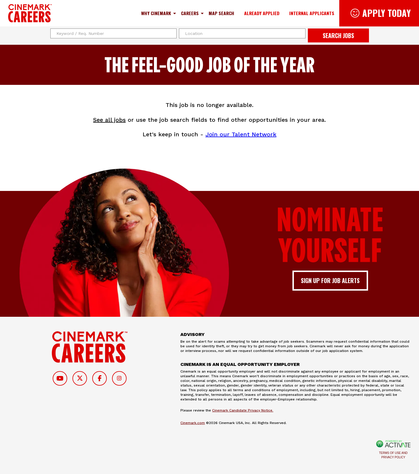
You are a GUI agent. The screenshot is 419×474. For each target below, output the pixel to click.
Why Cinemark (156, 13)
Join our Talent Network (240, 134)
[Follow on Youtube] (60, 378)
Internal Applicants (311, 13)
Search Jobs (338, 35)
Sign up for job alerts (330, 280)
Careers (190, 13)
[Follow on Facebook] (99, 378)
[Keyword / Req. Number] (113, 33)
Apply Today (386, 13)
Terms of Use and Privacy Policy (393, 455)
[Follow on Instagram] (119, 378)
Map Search (221, 13)
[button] (300, 33)
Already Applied (261, 13)
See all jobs (109, 119)
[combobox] (242, 33)
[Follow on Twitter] (79, 378)
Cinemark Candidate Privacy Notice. (242, 410)
